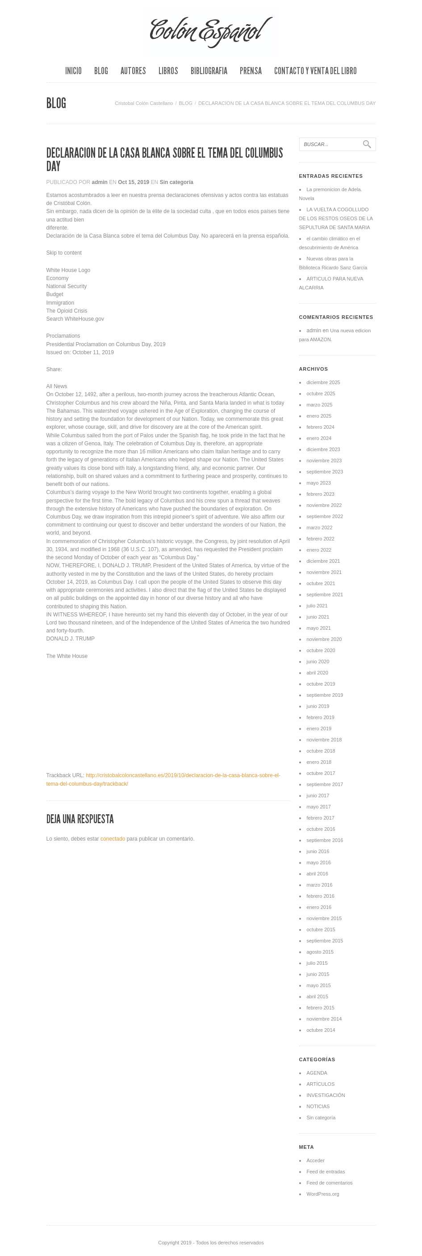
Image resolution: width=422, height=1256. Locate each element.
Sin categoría (176, 182)
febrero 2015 (320, 1007)
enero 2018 (319, 762)
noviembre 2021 (324, 572)
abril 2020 (317, 672)
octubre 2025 (321, 393)
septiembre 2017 (325, 784)
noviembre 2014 (324, 1019)
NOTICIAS (318, 1106)
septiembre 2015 (325, 940)
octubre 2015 (321, 929)
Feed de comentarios (330, 1182)
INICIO (73, 71)
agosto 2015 (320, 952)
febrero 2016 (320, 896)
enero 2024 (319, 438)
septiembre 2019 (325, 695)
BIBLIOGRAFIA (209, 71)
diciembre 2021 (323, 561)
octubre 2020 (321, 650)
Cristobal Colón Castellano (144, 103)
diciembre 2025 (323, 382)
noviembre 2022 (324, 505)
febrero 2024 (320, 427)
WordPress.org (323, 1194)
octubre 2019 (321, 684)
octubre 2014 (321, 1030)
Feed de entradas (326, 1171)
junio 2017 (318, 795)
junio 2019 (318, 706)
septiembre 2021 (325, 594)
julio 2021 (317, 605)
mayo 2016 (319, 862)
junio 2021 (318, 617)
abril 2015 (317, 996)
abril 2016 (317, 873)
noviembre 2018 (324, 739)
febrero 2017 (320, 818)
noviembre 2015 (324, 918)
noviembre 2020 (324, 639)
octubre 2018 (321, 751)
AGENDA (317, 1073)
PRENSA (251, 71)
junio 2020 (318, 661)
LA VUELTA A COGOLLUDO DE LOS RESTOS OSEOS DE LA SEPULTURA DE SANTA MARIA (336, 218)
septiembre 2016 (325, 840)
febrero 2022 (320, 538)
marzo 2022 (320, 527)
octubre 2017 (321, 773)
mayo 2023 (319, 483)
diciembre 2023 (323, 449)
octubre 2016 (321, 829)
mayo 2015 (319, 985)
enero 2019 (319, 728)
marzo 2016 (320, 885)
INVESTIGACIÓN (326, 1095)
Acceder (316, 1160)
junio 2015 (318, 974)
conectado (112, 839)
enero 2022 (319, 550)
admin (100, 182)
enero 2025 (319, 416)
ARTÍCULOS (321, 1084)
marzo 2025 (320, 404)
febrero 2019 (320, 717)
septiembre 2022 (325, 516)
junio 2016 (318, 851)
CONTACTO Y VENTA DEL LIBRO (315, 71)
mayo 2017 (319, 806)
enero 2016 (319, 907)
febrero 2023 (320, 494)
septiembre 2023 (325, 471)
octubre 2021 (321, 583)
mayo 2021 (319, 628)
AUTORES (133, 71)
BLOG (101, 71)
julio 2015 (317, 963)
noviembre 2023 (324, 460)
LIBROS (168, 71)
